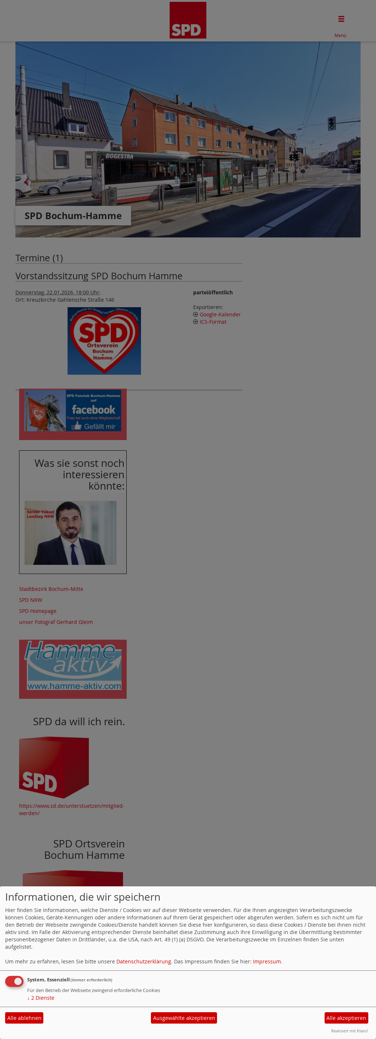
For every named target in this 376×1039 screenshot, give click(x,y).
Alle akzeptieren (346, 1017)
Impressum (267, 961)
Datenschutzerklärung (143, 961)
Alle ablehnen (24, 1017)
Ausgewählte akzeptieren (184, 1017)
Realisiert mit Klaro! (349, 1030)
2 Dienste (40, 997)
